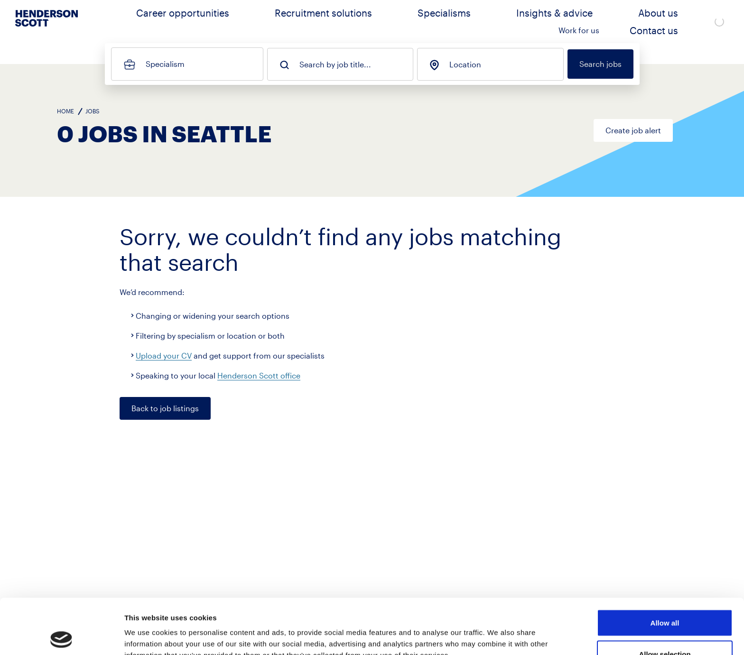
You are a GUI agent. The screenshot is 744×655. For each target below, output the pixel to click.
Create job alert (633, 130)
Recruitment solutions (360, 21)
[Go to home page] (46, 28)
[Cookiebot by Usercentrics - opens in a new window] (61, 636)
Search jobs (600, 63)
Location (465, 64)
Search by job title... (335, 64)
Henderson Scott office (258, 375)
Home (65, 111)
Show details (498, 631)
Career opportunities (267, 21)
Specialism (165, 63)
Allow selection (664, 599)
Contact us (673, 21)
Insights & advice (503, 21)
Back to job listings (165, 408)
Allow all (665, 567)
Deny (665, 630)
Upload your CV (164, 355)
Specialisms (436, 21)
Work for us (617, 21)
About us (565, 21)
